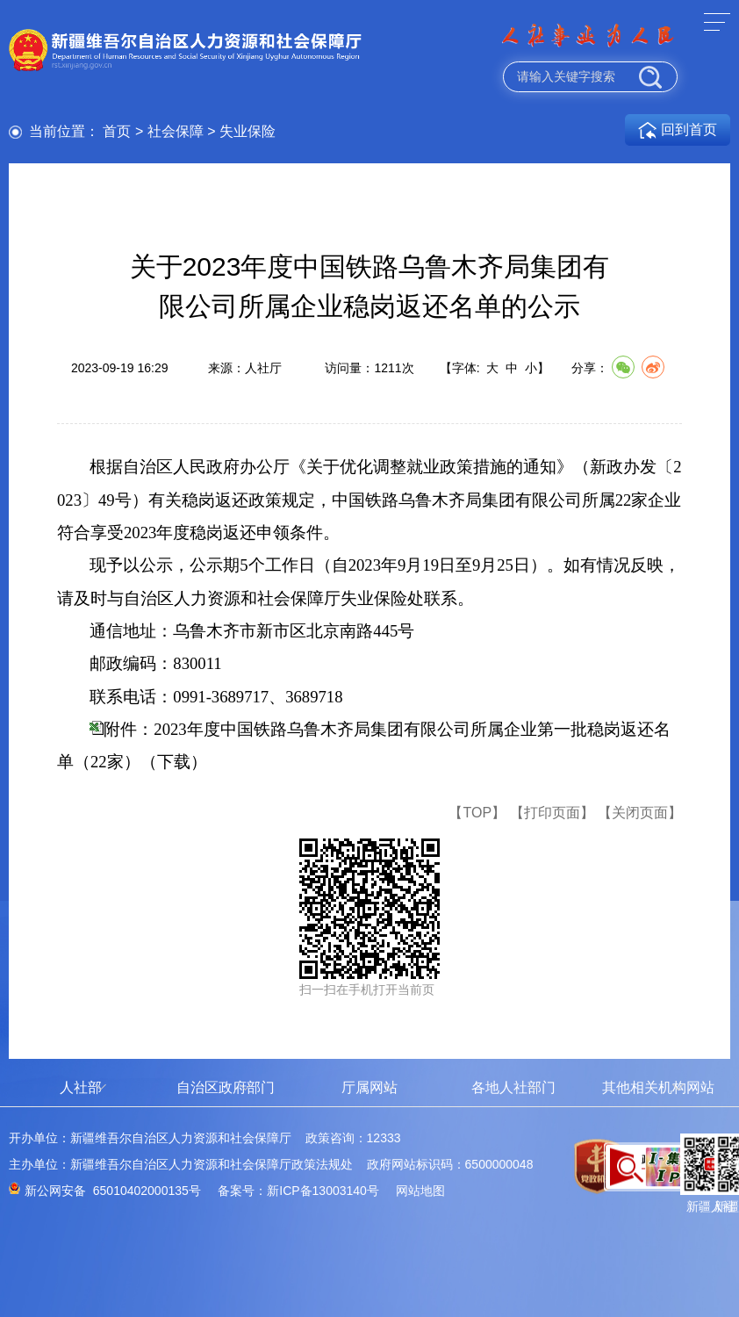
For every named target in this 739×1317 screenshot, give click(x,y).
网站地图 (420, 1191)
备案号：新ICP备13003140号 (298, 1191)
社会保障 (175, 131)
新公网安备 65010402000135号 (113, 1191)
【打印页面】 (552, 812)
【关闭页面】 (640, 812)
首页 (117, 131)
